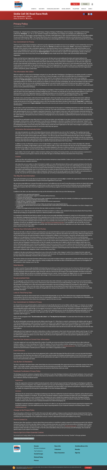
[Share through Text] (91, 14)
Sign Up (75, 4)
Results (83, 8)
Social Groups (66, 8)
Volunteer (76, 8)
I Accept (88, 467)
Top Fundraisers (38, 451)
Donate (85, 4)
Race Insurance (60, 453)
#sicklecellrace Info (53, 8)
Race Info (41, 8)
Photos (36, 460)
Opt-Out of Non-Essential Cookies (24, 438)
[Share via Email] (89, 14)
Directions (29, 18)
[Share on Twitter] (86, 14)
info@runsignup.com (69, 346)
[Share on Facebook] (84, 14)
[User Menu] (92, 4)
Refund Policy (38, 457)
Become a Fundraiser (39, 448)
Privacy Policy (29, 468)
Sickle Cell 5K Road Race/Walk (31, 13)
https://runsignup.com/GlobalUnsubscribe (52, 222)
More (90, 8)
